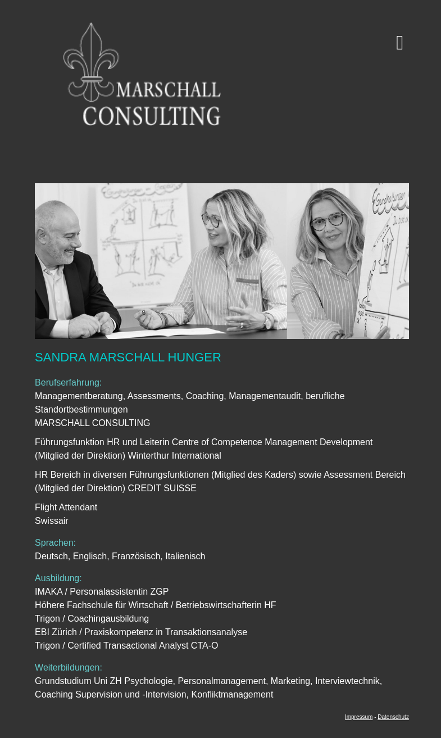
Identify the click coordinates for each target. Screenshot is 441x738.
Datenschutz (393, 717)
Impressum (358, 717)
